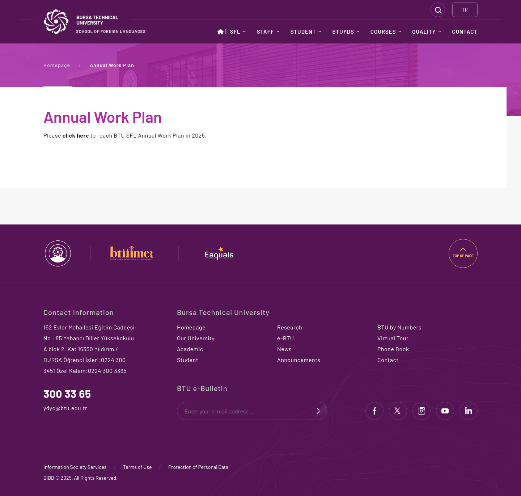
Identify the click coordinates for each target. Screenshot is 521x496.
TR (464, 10)
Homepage (56, 65)
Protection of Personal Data (198, 467)
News (284, 348)
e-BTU (285, 338)
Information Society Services (75, 467)
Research (289, 327)
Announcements (299, 359)
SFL (235, 31)
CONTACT (465, 31)
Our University (196, 338)
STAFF (265, 31)
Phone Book (393, 348)
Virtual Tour (392, 338)
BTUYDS (343, 31)
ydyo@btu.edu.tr (59, 407)
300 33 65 (67, 393)
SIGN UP (318, 411)
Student (187, 359)
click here (76, 135)
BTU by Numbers (399, 327)
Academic (190, 348)
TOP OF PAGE (463, 255)
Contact (388, 359)
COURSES (383, 31)
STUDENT (303, 31)
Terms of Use (137, 467)
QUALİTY (424, 31)
